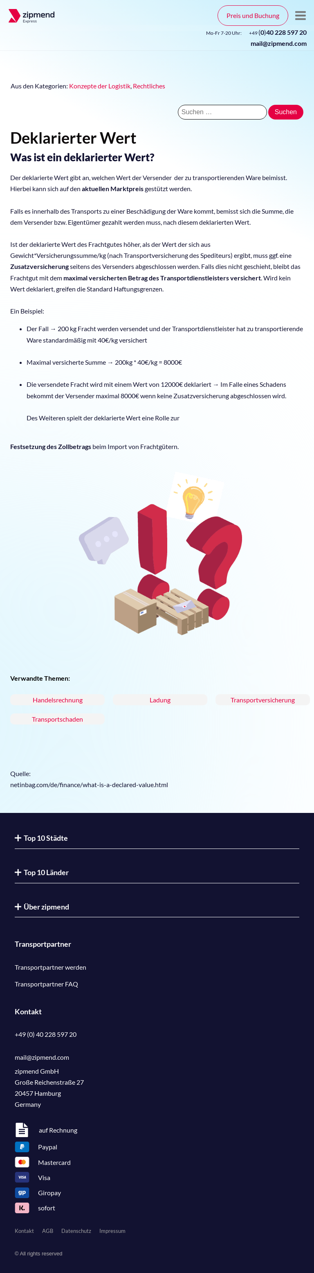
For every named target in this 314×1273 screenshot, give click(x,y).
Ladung (160, 700)
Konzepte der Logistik (99, 86)
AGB (47, 1231)
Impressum (112, 1231)
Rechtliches (149, 86)
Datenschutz (76, 1231)
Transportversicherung (263, 700)
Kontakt (24, 1231)
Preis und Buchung (253, 15)
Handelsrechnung (58, 700)
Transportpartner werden (50, 967)
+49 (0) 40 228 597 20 (45, 1034)
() (278, 32)
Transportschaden (57, 719)
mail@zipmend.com (279, 43)
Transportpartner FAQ (46, 984)
